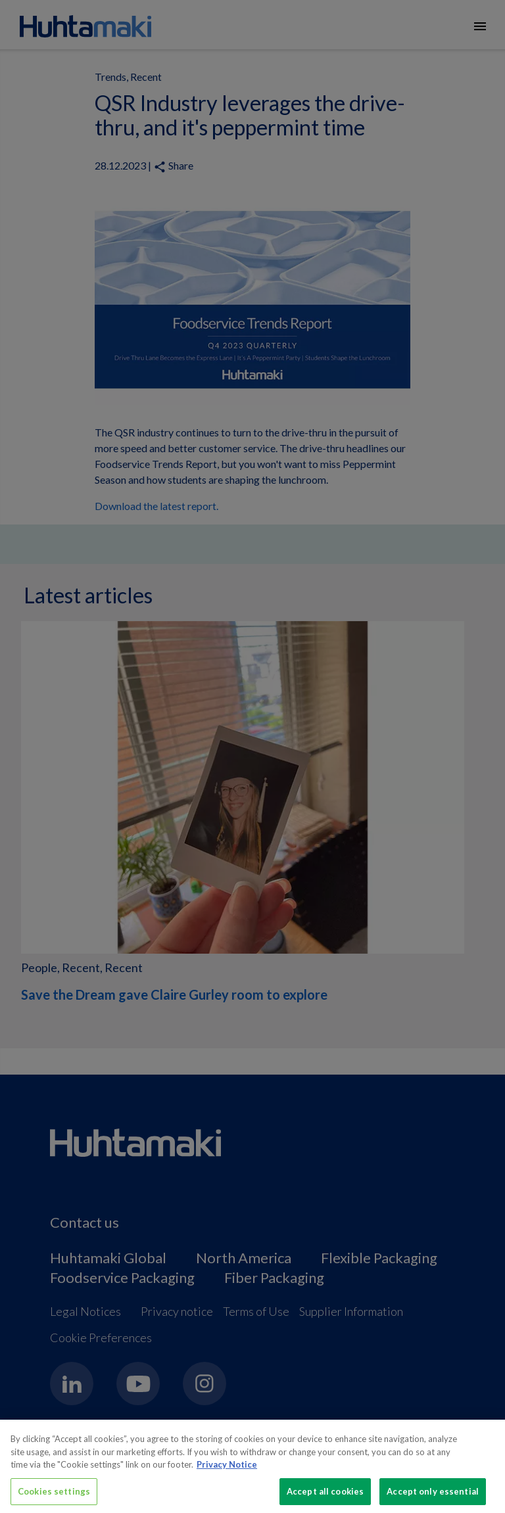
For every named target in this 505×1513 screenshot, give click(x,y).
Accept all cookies (325, 1496)
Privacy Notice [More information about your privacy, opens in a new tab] (227, 1469)
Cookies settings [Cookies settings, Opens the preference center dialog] (54, 1496)
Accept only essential (433, 1496)
